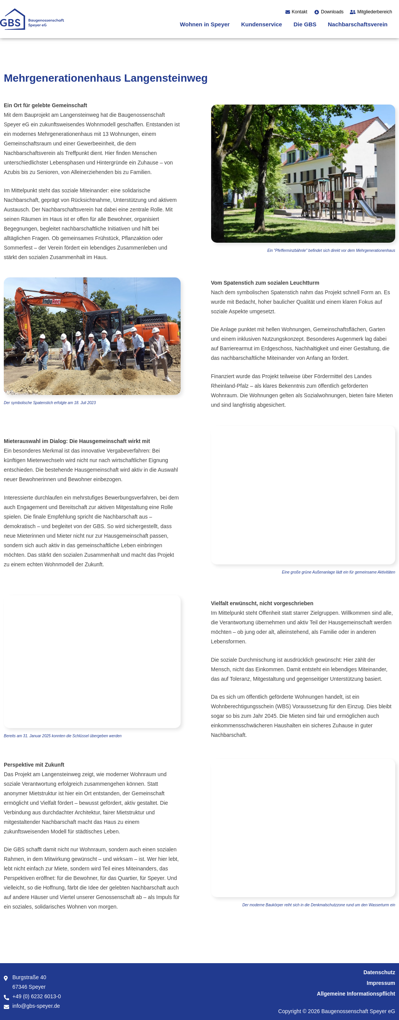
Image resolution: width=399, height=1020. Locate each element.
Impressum (381, 983)
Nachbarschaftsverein (358, 24)
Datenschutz (379, 972)
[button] (206, 24)
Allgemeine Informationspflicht (356, 994)
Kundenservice (261, 24)
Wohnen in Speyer (205, 24)
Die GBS (304, 24)
